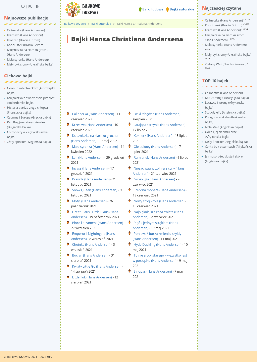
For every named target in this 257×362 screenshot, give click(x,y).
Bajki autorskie (180, 9)
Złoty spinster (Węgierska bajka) (29, 142)
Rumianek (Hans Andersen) (154, 157)
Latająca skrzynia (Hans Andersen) (160, 125)
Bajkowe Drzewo (75, 24)
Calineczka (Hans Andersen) (26, 30)
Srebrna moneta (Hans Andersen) (159, 190)
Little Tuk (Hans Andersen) (92, 277)
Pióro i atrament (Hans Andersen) (97, 223)
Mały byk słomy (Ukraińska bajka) (30, 64)
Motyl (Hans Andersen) (89, 201)
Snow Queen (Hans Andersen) (94, 190)
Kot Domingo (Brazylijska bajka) (227, 98)
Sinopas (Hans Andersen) (153, 271)
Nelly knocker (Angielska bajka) (226, 142)
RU (30, 6)
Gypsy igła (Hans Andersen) (154, 179)
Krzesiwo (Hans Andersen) (25, 35)
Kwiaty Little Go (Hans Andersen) (96, 266)
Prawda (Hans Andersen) (91, 179)
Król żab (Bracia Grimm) (23, 40)
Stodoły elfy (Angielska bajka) (225, 112)
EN (37, 6)
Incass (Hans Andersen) (90, 168)
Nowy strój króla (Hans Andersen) (159, 201)
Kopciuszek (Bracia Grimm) (25, 45)
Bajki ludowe (151, 9)
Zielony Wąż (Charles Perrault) (225, 64)
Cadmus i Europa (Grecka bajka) (29, 117)
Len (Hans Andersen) (88, 157)
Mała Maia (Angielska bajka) (224, 127)
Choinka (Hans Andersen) (91, 244)
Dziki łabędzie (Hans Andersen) (157, 114)
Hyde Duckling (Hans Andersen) (158, 244)
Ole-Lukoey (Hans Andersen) (155, 146)
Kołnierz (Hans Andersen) (153, 135)
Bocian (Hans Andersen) (90, 255)
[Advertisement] (129, 75)
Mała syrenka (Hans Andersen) (28, 59)
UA (23, 6)
